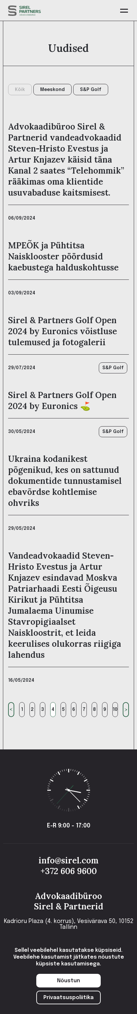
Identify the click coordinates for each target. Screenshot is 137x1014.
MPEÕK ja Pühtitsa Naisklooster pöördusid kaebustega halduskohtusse (63, 256)
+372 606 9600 (68, 871)
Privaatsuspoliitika (68, 997)
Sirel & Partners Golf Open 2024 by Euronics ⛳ (62, 400)
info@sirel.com (68, 860)
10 (115, 709)
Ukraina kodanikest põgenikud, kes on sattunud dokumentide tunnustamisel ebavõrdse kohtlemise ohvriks (65, 480)
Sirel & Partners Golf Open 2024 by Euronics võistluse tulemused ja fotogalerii (62, 331)
